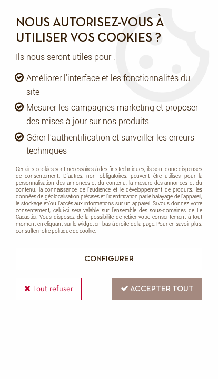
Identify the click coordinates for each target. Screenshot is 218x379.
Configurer (109, 259)
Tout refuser (48, 288)
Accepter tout (157, 288)
